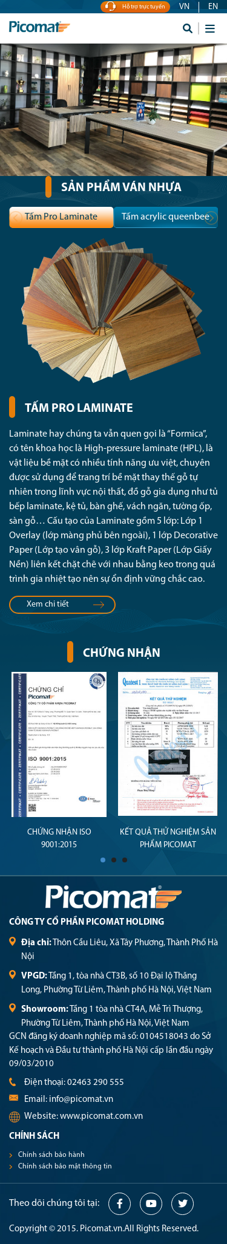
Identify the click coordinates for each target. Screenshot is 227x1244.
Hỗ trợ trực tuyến (135, 7)
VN (184, 6)
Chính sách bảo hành (51, 1155)
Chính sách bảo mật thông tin (65, 1166)
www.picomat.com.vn (101, 1116)
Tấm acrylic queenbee (165, 217)
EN (213, 6)
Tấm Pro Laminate (61, 217)
